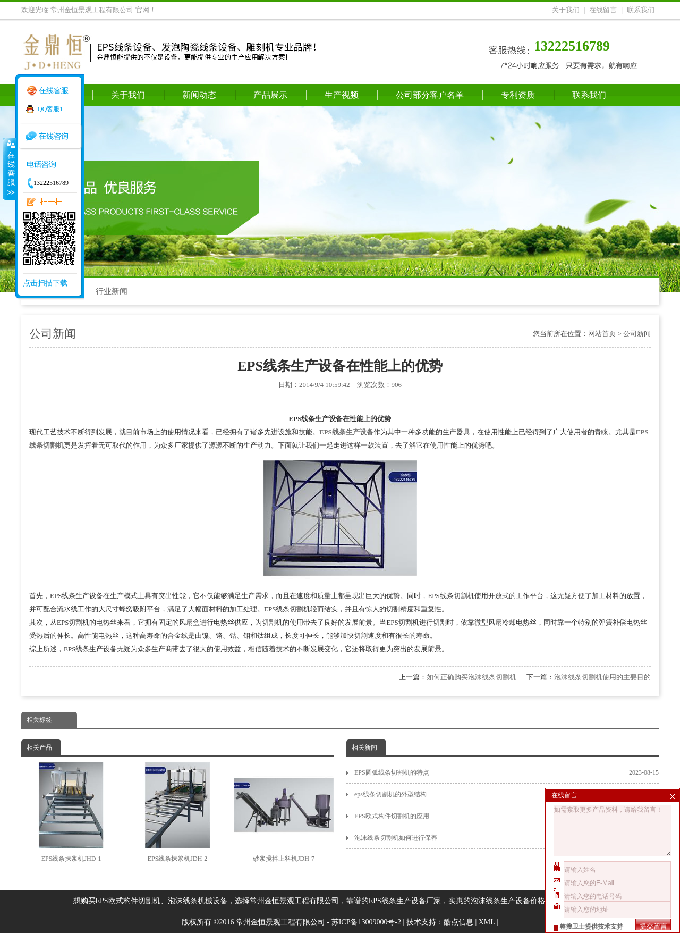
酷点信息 (458, 922)
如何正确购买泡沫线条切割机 (471, 677)
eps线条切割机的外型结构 (506, 794)
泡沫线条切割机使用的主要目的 (602, 677)
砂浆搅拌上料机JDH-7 (284, 812)
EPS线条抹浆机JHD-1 (71, 812)
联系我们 (640, 10)
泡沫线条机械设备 (197, 901)
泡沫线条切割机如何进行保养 (506, 837)
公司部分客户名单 (430, 94)
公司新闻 (637, 334)
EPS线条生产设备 (346, 432)
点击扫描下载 (45, 283)
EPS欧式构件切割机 (128, 901)
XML (487, 922)
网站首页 (602, 334)
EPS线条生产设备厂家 (405, 901)
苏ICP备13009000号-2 (366, 922)
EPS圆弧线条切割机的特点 (506, 772)
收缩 (9, 168)
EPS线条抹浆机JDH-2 (177, 812)
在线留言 (603, 10)
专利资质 (518, 94)
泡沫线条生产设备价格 (508, 901)
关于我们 (566, 10)
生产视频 (342, 94)
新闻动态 (199, 94)
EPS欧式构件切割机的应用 (506, 816)
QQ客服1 (50, 109)
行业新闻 (112, 291)
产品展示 (270, 94)
